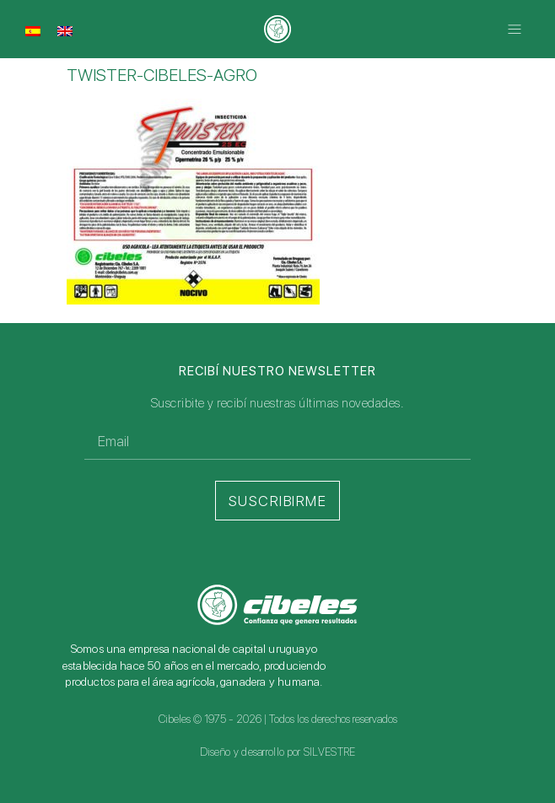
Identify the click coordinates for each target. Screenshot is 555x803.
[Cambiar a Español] (33, 30)
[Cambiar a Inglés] (65, 30)
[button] (515, 29)
